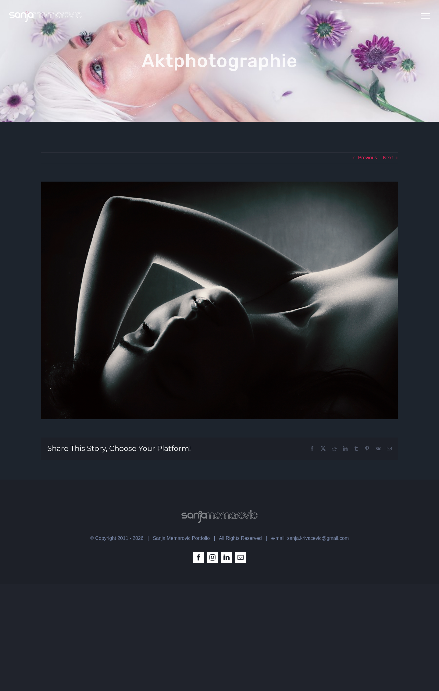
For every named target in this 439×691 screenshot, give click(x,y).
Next (388, 157)
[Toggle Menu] (425, 16)
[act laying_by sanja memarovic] (219, 300)
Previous (367, 157)
